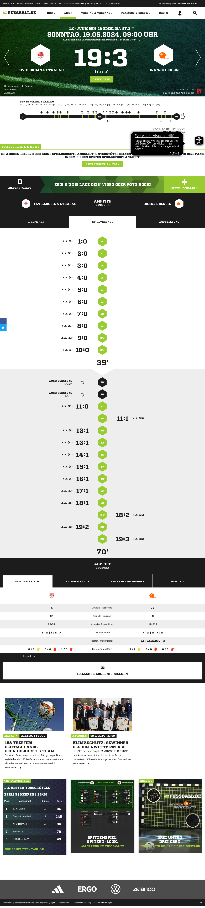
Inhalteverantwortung (82, 900)
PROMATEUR (8, 3)
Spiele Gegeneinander (128, 581)
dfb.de (20, 3)
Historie (177, 581)
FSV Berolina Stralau (40, 70)
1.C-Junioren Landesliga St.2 (102, 28)
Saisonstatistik (27, 581)
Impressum (7, 900)
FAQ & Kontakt (102, 3)
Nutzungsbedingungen (45, 900)
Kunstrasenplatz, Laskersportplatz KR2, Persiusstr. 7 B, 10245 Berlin (102, 40)
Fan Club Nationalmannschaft (71, 3)
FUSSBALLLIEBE (32, 3)
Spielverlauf (102, 222)
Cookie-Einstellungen (103, 900)
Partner (90, 3)
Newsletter (115, 3)
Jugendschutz (64, 900)
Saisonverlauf (77, 581)
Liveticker (101, 79)
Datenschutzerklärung (24, 900)
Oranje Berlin (164, 70)
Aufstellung (169, 222)
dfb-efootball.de (49, 3)
